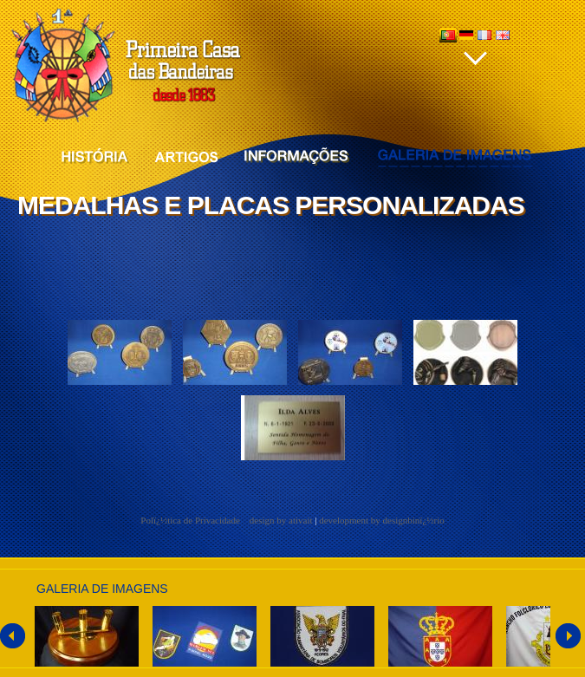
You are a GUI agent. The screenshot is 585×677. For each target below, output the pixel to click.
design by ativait (281, 520)
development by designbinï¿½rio (382, 520)
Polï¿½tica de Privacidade (191, 520)
